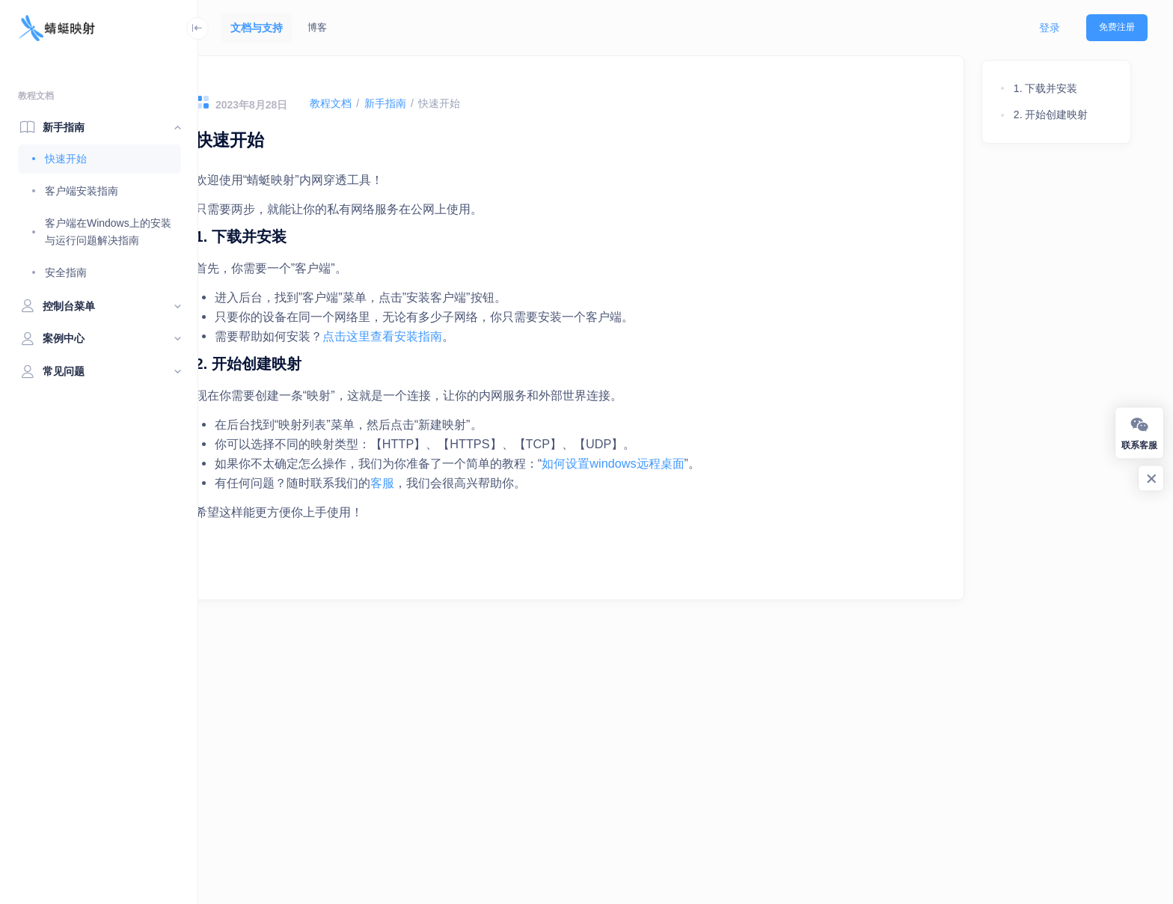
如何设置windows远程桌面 (660, 463)
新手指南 (432, 103)
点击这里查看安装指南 (430, 336)
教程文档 (378, 103)
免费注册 (1117, 27)
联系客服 (1139, 432)
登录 (1049, 27)
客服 (430, 482)
